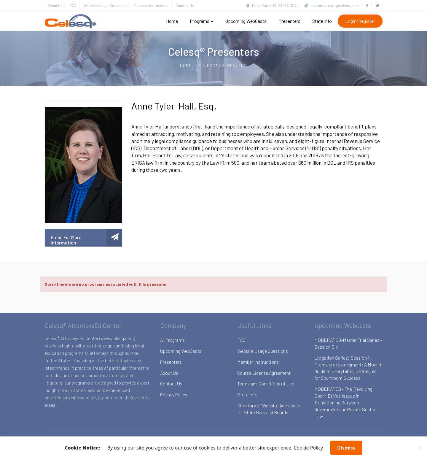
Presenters (289, 21)
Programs (201, 21)
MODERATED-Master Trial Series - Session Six (348, 343)
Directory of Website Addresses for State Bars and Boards (268, 409)
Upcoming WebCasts (246, 21)
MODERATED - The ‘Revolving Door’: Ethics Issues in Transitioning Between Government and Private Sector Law (345, 402)
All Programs (172, 340)
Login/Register (360, 21)
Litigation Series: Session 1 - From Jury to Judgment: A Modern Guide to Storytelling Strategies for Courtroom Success (348, 368)
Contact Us (185, 5)
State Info (322, 21)
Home (172, 21)
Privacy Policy (173, 394)
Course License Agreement (264, 373)
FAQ (73, 5)
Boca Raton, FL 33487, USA (271, 5)
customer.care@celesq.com (331, 5)
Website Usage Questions (105, 5)
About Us (55, 5)
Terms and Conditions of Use (265, 383)
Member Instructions (151, 5)
